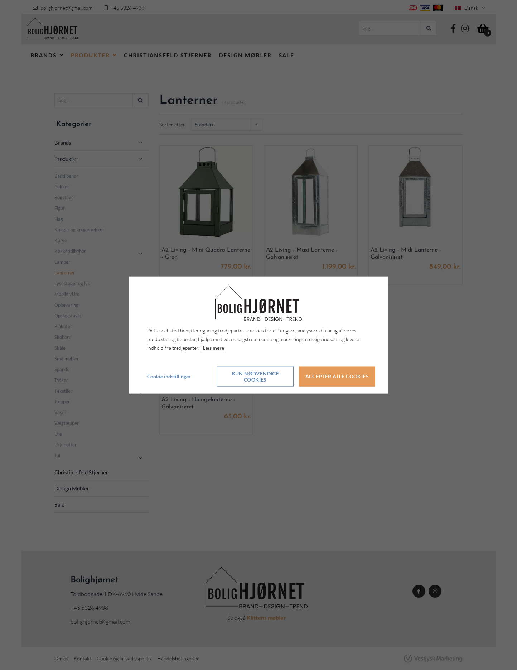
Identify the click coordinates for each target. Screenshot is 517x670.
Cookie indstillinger (169, 376)
